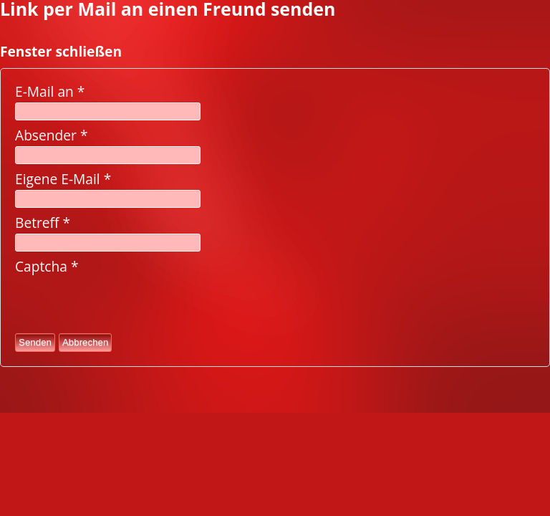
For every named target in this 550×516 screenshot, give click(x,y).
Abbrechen (85, 342)
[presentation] (124, 304)
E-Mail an (50, 91)
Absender (51, 135)
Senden (35, 342)
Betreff (42, 222)
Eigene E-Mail (63, 178)
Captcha (47, 266)
